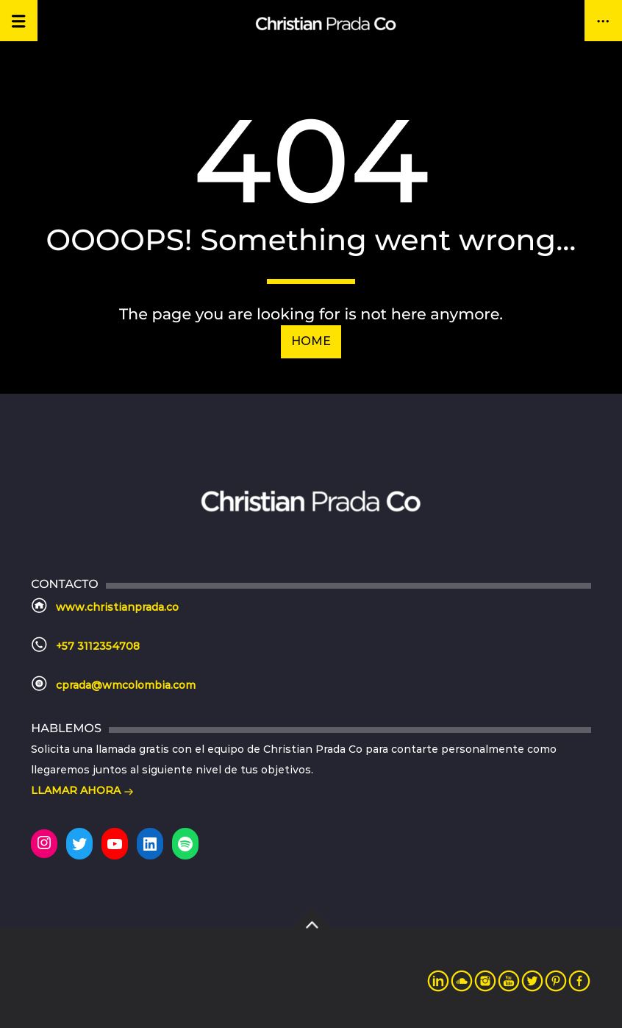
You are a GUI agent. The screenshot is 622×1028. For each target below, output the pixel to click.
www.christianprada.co (117, 607)
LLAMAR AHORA (82, 792)
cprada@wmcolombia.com (126, 685)
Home (311, 341)
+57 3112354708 (98, 646)
